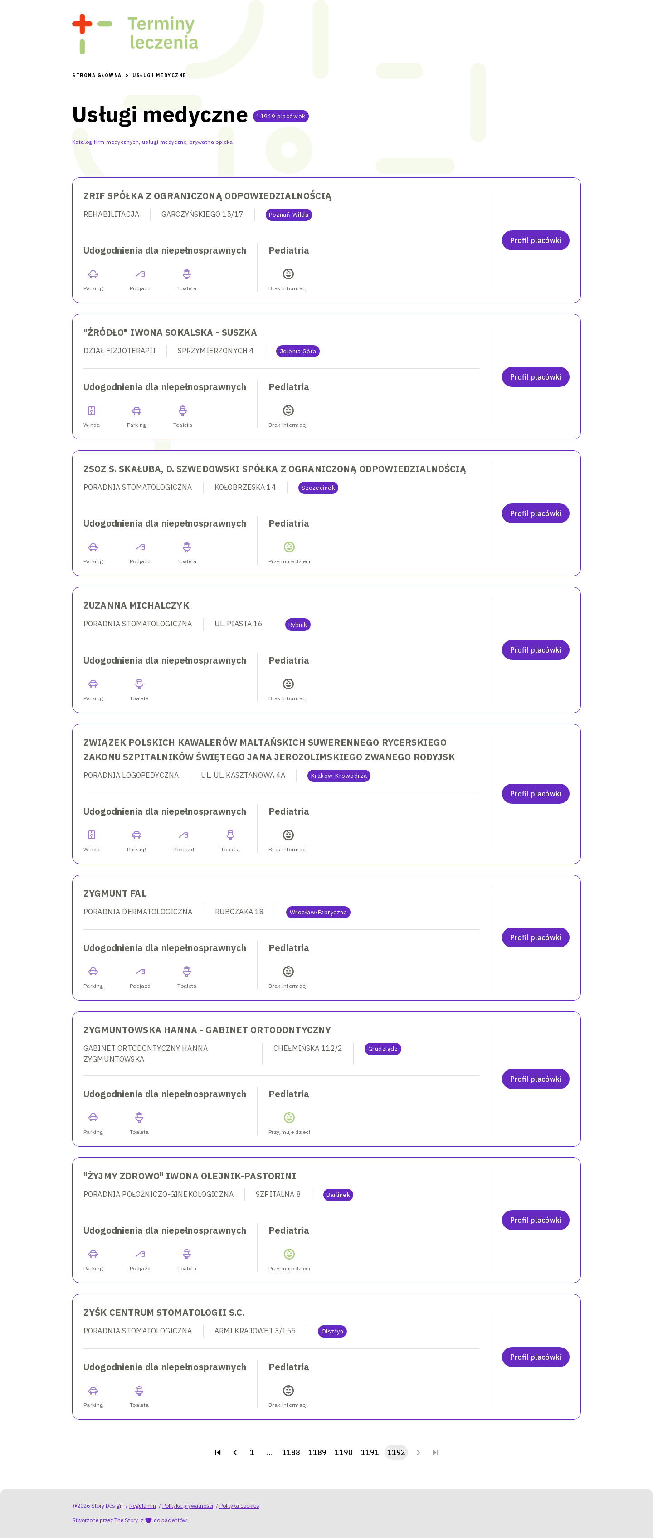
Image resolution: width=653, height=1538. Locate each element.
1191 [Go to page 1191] (370, 1452)
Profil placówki (536, 240)
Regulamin (142, 1505)
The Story (126, 1520)
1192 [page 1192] (396, 1452)
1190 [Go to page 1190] (344, 1452)
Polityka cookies (239, 1505)
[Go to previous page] (235, 1452)
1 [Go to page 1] (252, 1452)
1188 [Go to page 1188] (291, 1452)
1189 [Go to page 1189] (317, 1452)
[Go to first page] (217, 1452)
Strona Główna (97, 75)
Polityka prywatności (187, 1505)
